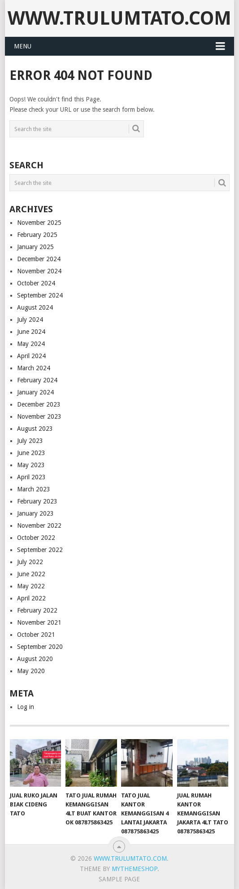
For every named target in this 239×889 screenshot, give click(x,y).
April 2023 (31, 477)
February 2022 (37, 610)
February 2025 (37, 234)
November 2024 (39, 271)
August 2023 (35, 428)
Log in (25, 706)
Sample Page (119, 879)
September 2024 (40, 295)
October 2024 (36, 283)
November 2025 (39, 222)
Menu (22, 46)
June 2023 (31, 452)
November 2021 (39, 622)
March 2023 (33, 489)
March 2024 (33, 368)
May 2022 (31, 586)
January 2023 (35, 513)
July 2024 (30, 319)
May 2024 (31, 343)
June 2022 (31, 574)
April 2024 (31, 355)
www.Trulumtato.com (119, 18)
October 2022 (36, 537)
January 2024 (35, 392)
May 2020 (31, 670)
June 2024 (31, 331)
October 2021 (36, 634)
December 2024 (39, 259)
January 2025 (35, 246)
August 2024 (35, 307)
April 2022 (31, 598)
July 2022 (30, 561)
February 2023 (37, 501)
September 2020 (40, 646)
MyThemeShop (134, 868)
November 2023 (39, 416)
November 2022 (39, 525)
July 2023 (30, 440)
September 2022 (40, 549)
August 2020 (35, 658)
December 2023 (39, 404)
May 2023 (31, 465)
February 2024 (37, 380)
